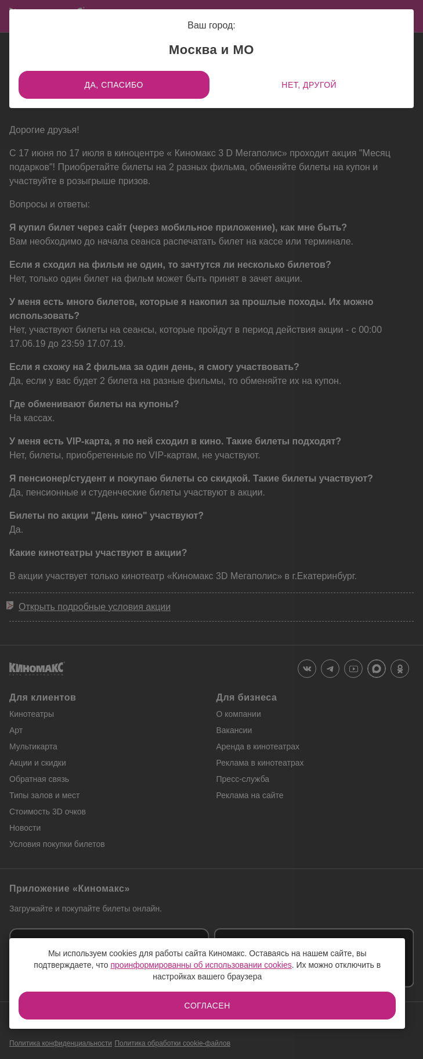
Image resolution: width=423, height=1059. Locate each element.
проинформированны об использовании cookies (200, 965)
